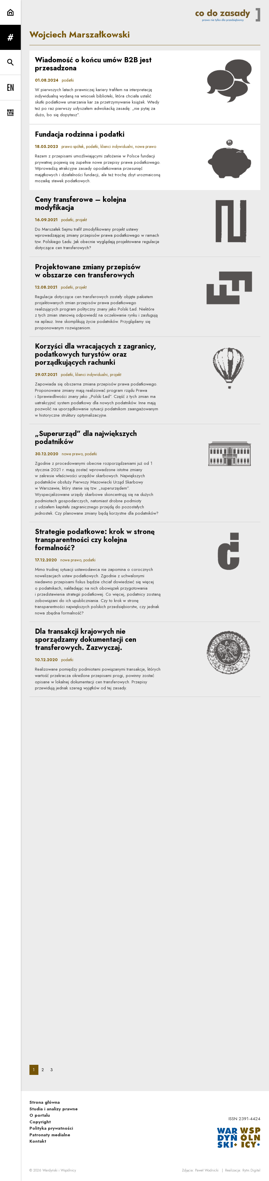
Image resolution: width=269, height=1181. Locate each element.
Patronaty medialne (49, 1135)
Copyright (40, 1122)
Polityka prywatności (51, 1128)
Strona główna (44, 1102)
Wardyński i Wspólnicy (59, 1170)
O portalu (39, 1115)
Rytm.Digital (251, 1170)
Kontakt (37, 1141)
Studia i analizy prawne (53, 1109)
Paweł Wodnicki (206, 1170)
